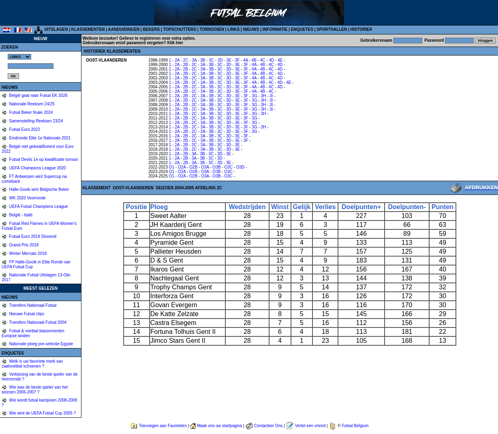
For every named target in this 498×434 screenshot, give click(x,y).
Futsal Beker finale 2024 (30, 112)
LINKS (233, 29)
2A (177, 60)
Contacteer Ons (268, 425)
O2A (182, 167)
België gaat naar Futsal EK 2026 (38, 95)
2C (185, 60)
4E (280, 60)
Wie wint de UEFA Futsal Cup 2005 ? (42, 413)
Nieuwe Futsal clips (26, 314)
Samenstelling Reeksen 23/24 (35, 121)
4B (254, 60)
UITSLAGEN (56, 29)
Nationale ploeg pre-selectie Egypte (40, 344)
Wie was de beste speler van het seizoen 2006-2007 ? (35, 389)
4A (245, 60)
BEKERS (151, 29)
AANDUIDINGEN (124, 29)
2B (185, 64)
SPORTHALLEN (331, 29)
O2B (193, 167)
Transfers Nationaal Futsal (32, 305)
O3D (240, 167)
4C (262, 60)
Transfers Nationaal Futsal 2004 (37, 322)
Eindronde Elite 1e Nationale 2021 (39, 138)
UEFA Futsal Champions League (38, 206)
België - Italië (20, 215)
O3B (217, 167)
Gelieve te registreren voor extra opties (156, 38)
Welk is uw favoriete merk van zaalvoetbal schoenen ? (32, 363)
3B (202, 60)
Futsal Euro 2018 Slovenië (32, 236)
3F (237, 60)
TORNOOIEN (212, 29)
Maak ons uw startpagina (219, 425)
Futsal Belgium (355, 425)
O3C (228, 167)
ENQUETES (302, 29)
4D (271, 60)
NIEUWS (251, 29)
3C (211, 60)
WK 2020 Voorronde (27, 198)
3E (229, 60)
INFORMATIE (275, 29)
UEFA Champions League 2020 (37, 168)
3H (263, 96)
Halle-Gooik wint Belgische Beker (38, 189)
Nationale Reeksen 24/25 (31, 104)
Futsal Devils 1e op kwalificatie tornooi (43, 159)
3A (194, 60)
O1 (171, 167)
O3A (205, 167)
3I (271, 96)
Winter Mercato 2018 (27, 253)
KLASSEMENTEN (88, 29)
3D (220, 60)
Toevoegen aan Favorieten (163, 425)
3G (254, 96)
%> (19, 57)
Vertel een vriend (310, 425)
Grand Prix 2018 (23, 245)
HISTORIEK (361, 29)
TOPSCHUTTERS (180, 29)
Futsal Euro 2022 (24, 129)
